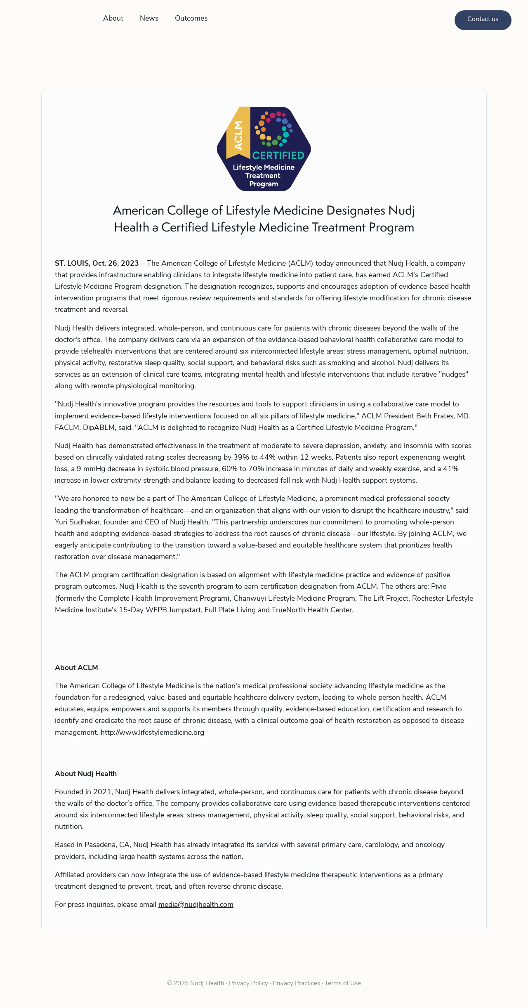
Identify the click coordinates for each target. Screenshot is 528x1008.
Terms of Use (342, 984)
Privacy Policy (248, 984)
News (149, 18)
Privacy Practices (296, 984)
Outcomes (191, 18)
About (113, 18)
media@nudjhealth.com (195, 905)
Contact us (483, 19)
